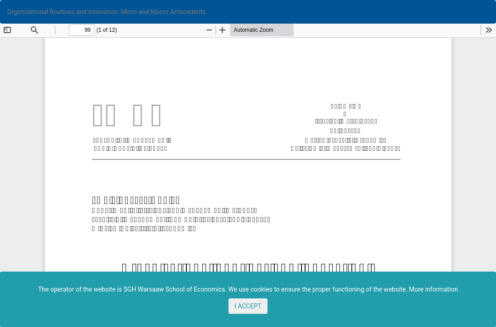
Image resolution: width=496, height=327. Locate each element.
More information (433, 289)
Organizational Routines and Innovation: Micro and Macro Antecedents (106, 11)
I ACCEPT (248, 306)
